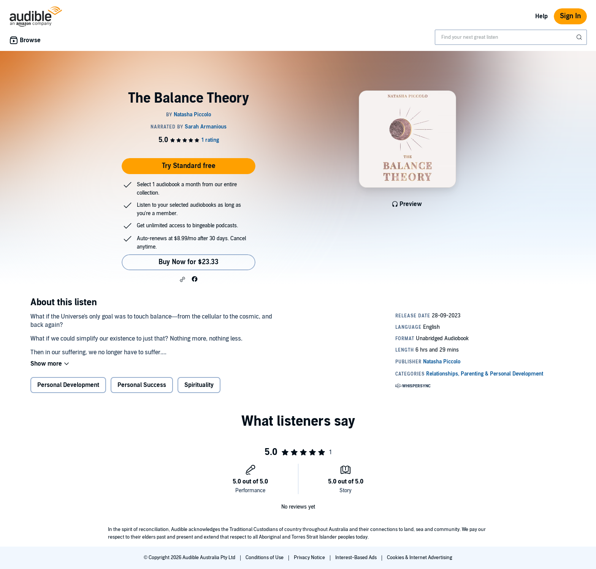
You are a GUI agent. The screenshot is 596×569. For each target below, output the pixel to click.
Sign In (570, 16)
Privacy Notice (310, 558)
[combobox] (511, 37)
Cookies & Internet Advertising (419, 558)
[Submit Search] (580, 37)
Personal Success (141, 385)
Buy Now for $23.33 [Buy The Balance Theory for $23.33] (189, 262)
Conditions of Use (265, 558)
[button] (182, 279)
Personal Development (68, 385)
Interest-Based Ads (356, 558)
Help (541, 16)
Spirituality (199, 385)
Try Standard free (189, 166)
